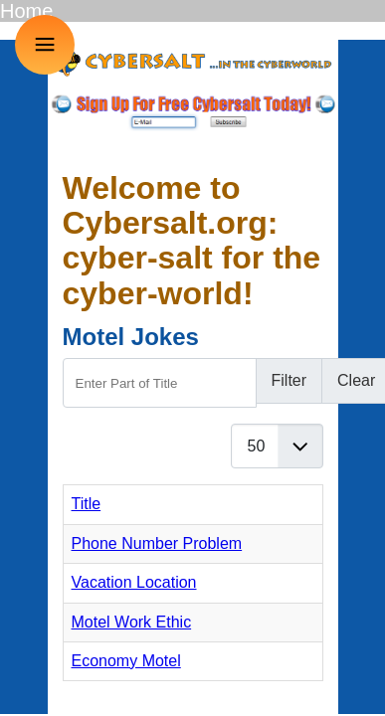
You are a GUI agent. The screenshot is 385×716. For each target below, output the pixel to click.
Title (86, 503)
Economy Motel (126, 660)
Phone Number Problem (157, 543)
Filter (289, 380)
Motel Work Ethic (132, 622)
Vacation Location (134, 582)
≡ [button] (45, 44)
